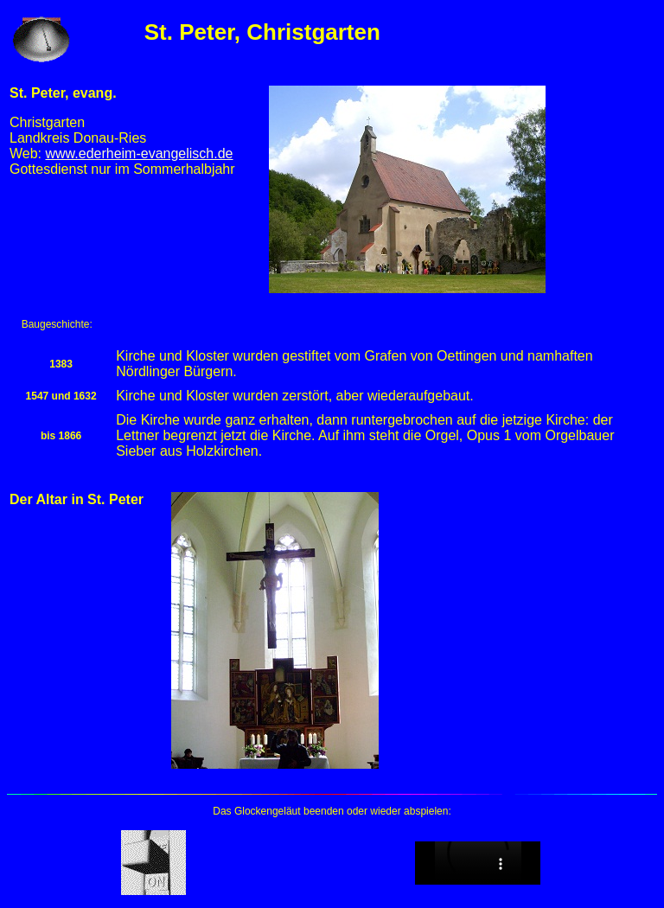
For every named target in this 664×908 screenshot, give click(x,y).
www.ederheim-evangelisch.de (139, 153)
